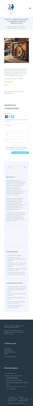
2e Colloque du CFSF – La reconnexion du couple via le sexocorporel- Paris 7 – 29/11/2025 (16, 265)
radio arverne (21, 91)
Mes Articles (14, 26)
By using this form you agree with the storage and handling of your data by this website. (16, 148)
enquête (9, 91)
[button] (6, 116)
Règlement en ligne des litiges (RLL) (13, 375)
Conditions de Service (10, 373)
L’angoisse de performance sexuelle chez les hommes (16, 290)
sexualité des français (9, 93)
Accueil (8, 26)
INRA (12, 91)
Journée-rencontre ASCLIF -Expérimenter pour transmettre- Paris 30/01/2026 (16, 259)
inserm (16, 91)
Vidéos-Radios (21, 26)
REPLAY (6, 85)
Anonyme (9, 301)
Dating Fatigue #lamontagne (14, 255)
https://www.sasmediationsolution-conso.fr (16, 386)
